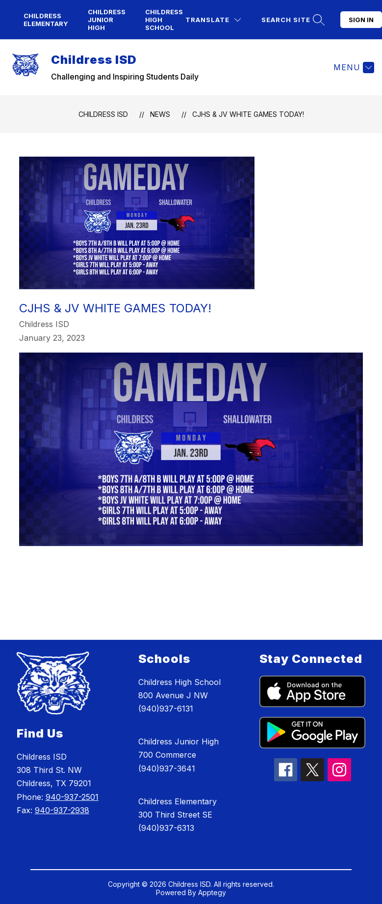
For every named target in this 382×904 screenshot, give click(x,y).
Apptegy (212, 892)
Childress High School (164, 19)
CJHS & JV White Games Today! (248, 114)
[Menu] (352, 67)
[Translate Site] (213, 20)
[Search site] (292, 20)
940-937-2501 (72, 797)
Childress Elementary (46, 19)
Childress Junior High (107, 19)
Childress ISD (103, 114)
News (160, 114)
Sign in (361, 20)
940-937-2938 (62, 810)
